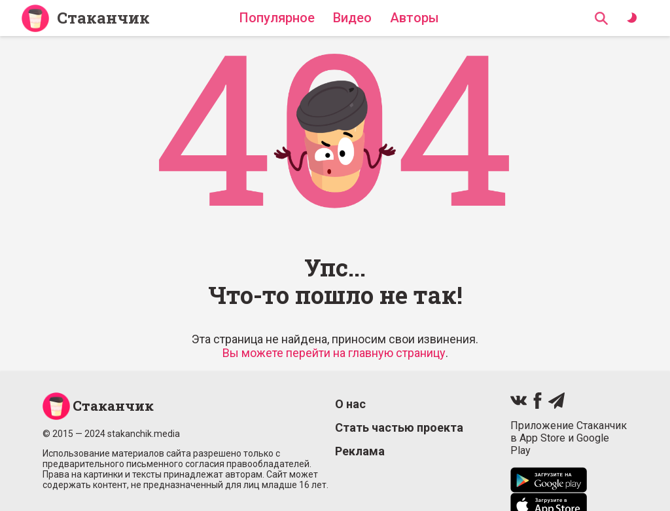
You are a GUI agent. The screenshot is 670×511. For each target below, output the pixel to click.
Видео (352, 18)
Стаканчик (103, 18)
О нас (350, 404)
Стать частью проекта (399, 427)
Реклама (360, 451)
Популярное (277, 18)
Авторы (414, 18)
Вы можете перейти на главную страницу (334, 353)
